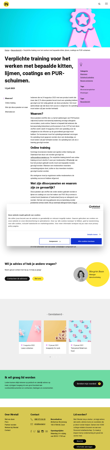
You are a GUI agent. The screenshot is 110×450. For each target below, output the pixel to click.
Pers (6, 422)
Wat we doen (10, 419)
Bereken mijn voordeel (86, 383)
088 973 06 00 (39, 419)
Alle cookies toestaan (86, 241)
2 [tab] (53, 357)
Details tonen (92, 234)
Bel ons (38, 278)
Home (7, 50)
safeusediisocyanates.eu (40, 157)
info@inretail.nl (39, 424)
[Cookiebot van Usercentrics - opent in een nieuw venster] (92, 207)
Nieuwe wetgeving (86, 81)
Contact (7, 430)
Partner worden (10, 425)
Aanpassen (54, 241)
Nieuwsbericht (16, 50)
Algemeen (83, 74)
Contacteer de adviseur (17, 278)
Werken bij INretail (11, 427)
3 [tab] (57, 357)
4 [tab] (60, 357)
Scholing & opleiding (87, 77)
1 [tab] (50, 357)
